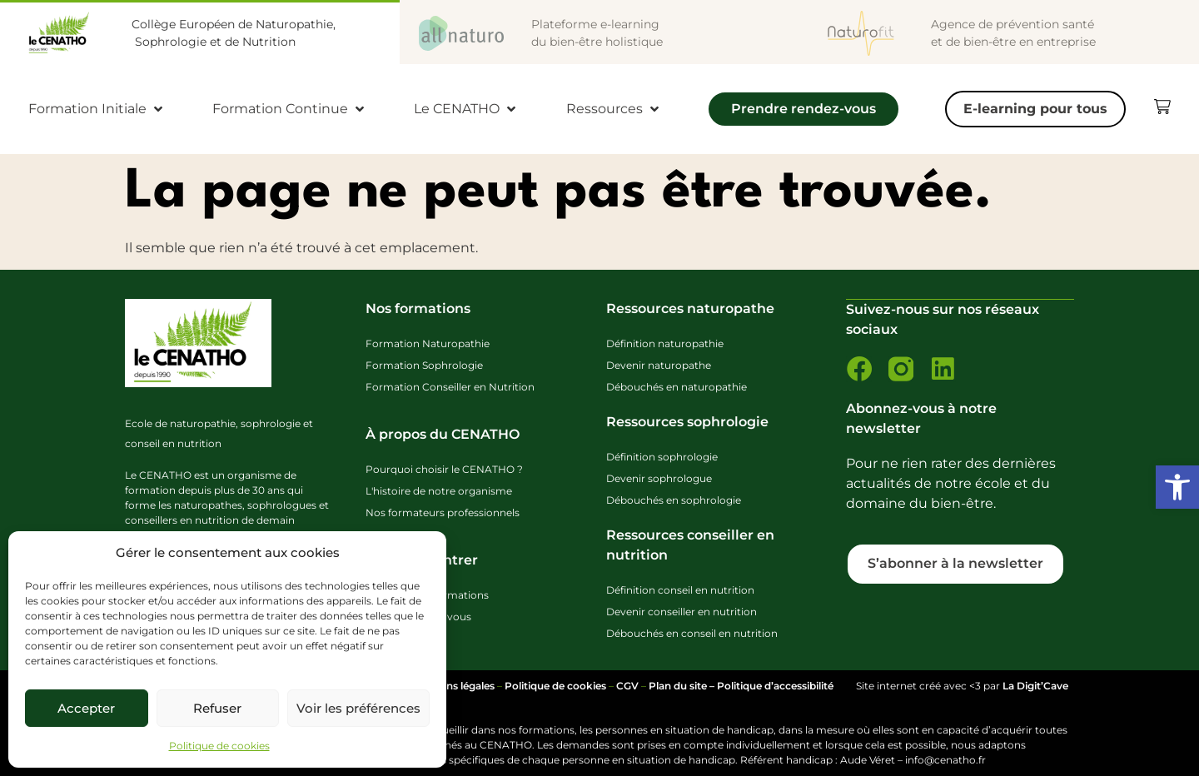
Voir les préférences (358, 708)
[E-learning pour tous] (1035, 109)
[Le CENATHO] (466, 109)
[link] (1177, 487)
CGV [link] (627, 685)
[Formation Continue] (290, 109)
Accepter (86, 708)
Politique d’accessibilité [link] (775, 685)
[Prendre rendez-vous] (803, 113)
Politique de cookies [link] (219, 745)
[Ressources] (614, 109)
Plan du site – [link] (683, 685)
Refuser (217, 708)
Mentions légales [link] (453, 685)
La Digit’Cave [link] (1035, 685)
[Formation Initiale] (97, 109)
